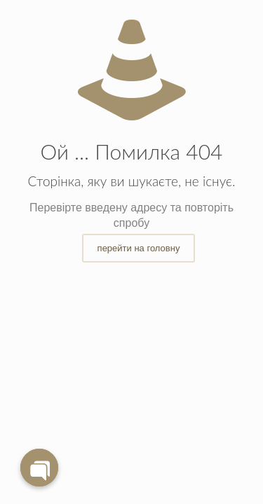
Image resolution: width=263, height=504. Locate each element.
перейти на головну (138, 248)
